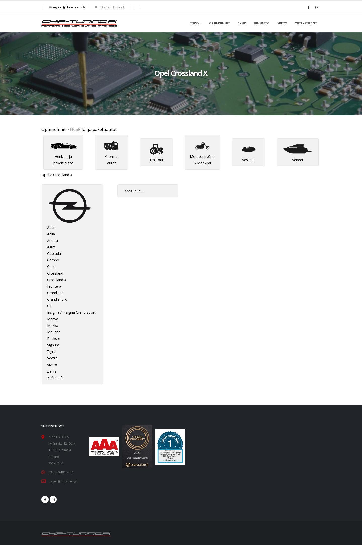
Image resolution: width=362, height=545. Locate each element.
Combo (53, 260)
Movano (54, 332)
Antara (52, 240)
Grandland (55, 292)
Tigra (51, 351)
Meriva (52, 318)
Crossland (55, 273)
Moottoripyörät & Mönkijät (202, 154)
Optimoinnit (219, 23)
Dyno (241, 23)
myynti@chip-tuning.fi (69, 7)
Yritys (282, 23)
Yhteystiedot (306, 23)
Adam (52, 227)
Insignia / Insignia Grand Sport (71, 312)
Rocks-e (53, 338)
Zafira (52, 371)
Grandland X (57, 299)
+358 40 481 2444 (60, 472)
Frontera (54, 286)
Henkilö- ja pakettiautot (93, 129)
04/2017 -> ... (133, 190)
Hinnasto (261, 23)
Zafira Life (55, 377)
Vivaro (52, 364)
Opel (45, 174)
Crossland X (62, 174)
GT (49, 305)
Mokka (52, 325)
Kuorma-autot (111, 154)
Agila (51, 234)
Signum (53, 345)
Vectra (52, 358)
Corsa (52, 266)
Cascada (54, 253)
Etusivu (195, 23)
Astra (51, 247)
